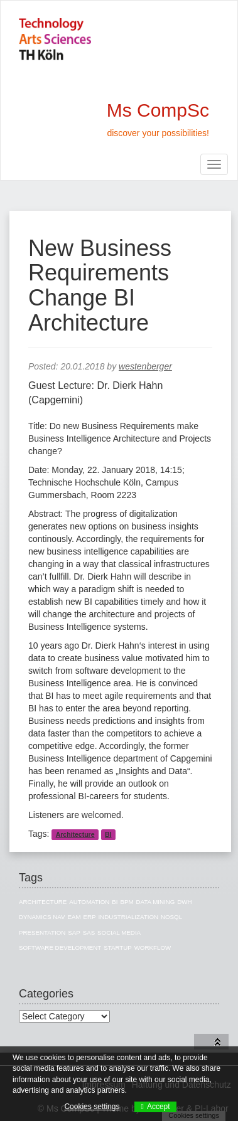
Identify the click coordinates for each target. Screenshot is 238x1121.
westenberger (145, 366)
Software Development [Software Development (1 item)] (60, 947)
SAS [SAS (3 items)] (89, 932)
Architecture (75, 834)
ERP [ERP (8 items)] (89, 916)
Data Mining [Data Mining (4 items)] (155, 901)
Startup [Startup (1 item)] (118, 947)
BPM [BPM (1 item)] (126, 901)
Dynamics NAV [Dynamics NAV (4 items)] (42, 916)
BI (108, 834)
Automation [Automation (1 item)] (89, 901)
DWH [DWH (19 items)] (184, 901)
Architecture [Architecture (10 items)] (43, 901)
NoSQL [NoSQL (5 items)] (171, 916)
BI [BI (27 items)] (114, 901)
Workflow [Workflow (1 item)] (152, 947)
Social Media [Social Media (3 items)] (119, 932)
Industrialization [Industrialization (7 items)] (128, 916)
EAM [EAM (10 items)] (73, 916)
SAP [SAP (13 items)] (74, 932)
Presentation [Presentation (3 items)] (42, 932)
